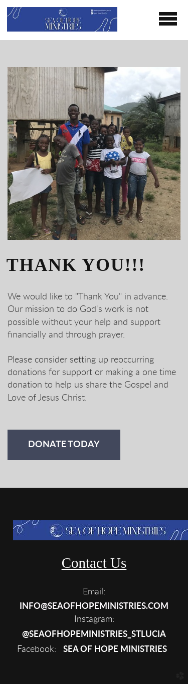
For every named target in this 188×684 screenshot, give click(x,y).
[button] (94, 605)
